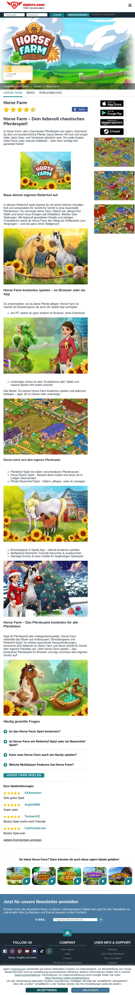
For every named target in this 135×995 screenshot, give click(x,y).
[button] (67, 933)
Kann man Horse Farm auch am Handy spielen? (43, 754)
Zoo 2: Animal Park (44, 876)
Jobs (67, 953)
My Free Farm (120, 876)
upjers (25, 5)
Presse (67, 958)
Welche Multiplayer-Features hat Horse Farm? (41, 764)
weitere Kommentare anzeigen (23, 839)
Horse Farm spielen (24, 775)
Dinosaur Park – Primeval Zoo (95, 876)
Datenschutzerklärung (83, 62)
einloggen (94, 22)
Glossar (112, 949)
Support (112, 962)
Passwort (67, 45)
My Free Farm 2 (69, 876)
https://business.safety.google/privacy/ (67, 977)
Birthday (66, 52)
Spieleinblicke (50, 92)
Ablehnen (90, 990)
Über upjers (67, 949)
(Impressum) (18, 968)
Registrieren (78, 15)
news (30, 92)
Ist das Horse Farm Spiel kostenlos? (34, 731)
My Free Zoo (18, 876)
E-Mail (64, 38)
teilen (82, 109)
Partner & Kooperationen (67, 962)
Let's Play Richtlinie (112, 953)
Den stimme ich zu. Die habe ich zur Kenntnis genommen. (88, 62)
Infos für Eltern (112, 958)
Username (67, 31)
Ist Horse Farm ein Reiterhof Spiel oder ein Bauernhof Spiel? (47, 743)
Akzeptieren (47, 990)
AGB (73, 59)
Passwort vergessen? (103, 14)
